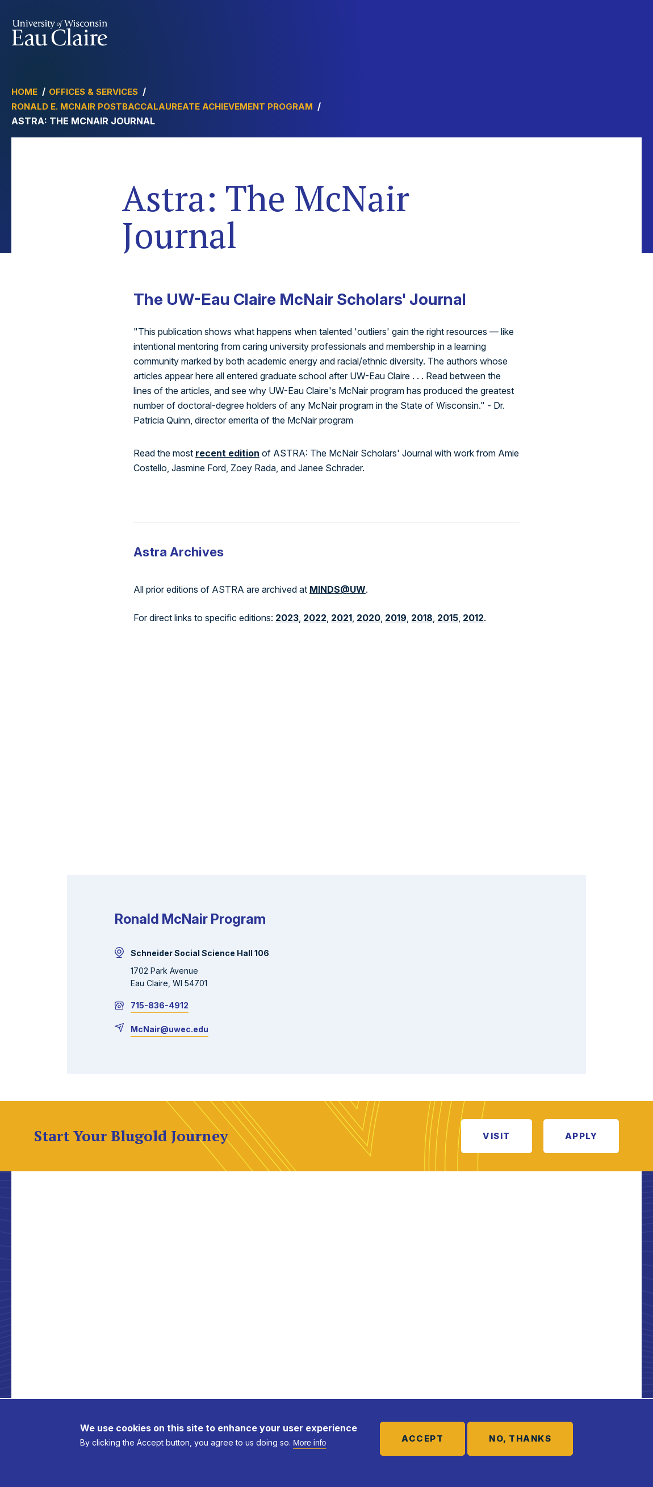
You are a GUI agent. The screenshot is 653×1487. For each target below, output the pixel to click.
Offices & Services (93, 91)
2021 (341, 617)
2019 (396, 617)
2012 (473, 617)
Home (24, 91)
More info (309, 1442)
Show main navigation (630, 30)
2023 (287, 617)
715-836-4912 (160, 1005)
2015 (447, 617)
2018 (422, 617)
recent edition (227, 453)
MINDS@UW (337, 589)
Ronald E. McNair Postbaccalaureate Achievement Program (162, 106)
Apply (581, 1135)
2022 (314, 617)
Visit (496, 1135)
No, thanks (520, 1438)
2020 (368, 617)
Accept (422, 1438)
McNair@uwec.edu (169, 1029)
